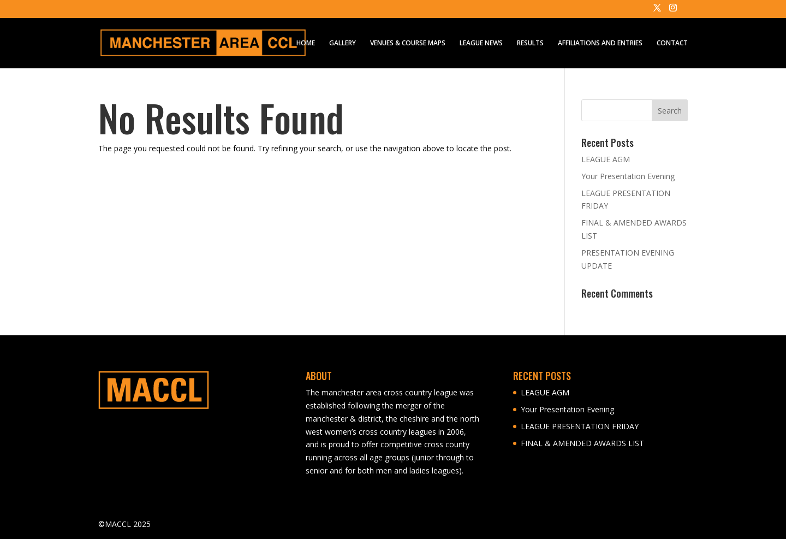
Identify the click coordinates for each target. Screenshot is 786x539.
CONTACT (672, 43)
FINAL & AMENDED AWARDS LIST (582, 443)
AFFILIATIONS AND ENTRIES (600, 43)
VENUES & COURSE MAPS (407, 43)
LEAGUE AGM (605, 159)
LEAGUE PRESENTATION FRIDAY (580, 426)
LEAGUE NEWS (481, 43)
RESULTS (530, 43)
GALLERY (342, 43)
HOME (305, 43)
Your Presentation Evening (628, 176)
